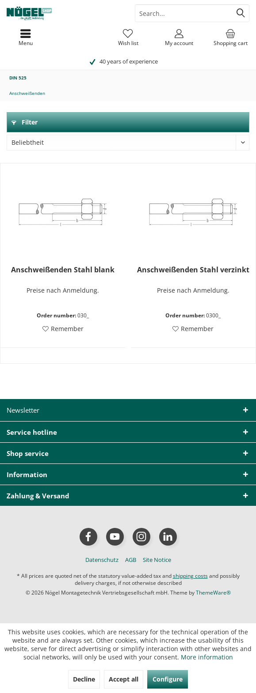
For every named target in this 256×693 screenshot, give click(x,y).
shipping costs (190, 576)
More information (207, 657)
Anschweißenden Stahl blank (63, 270)
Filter (24, 122)
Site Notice (157, 559)
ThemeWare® (213, 592)
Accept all (123, 679)
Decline (84, 679)
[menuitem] (230, 37)
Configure (168, 679)
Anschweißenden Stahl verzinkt (193, 270)
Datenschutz (101, 559)
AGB (130, 559)
